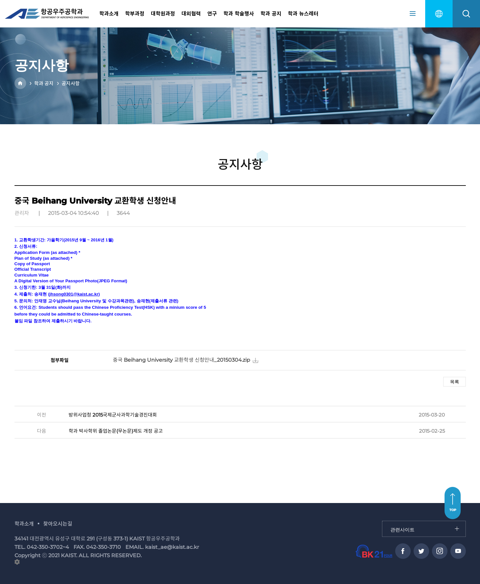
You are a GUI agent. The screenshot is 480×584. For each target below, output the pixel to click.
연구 (212, 14)
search (466, 13)
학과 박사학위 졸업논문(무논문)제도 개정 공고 (116, 431)
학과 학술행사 (238, 14)
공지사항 (71, 83)
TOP (452, 510)
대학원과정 (163, 14)
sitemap (413, 13)
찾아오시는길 (57, 524)
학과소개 (109, 14)
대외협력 (191, 14)
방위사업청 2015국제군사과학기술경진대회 (113, 415)
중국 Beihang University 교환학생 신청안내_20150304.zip (181, 360)
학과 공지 (270, 14)
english (439, 13)
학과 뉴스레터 (303, 14)
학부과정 (134, 14)
